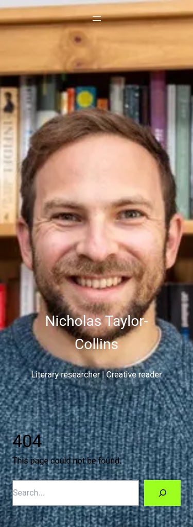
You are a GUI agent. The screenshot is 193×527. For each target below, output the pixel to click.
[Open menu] (97, 18)
